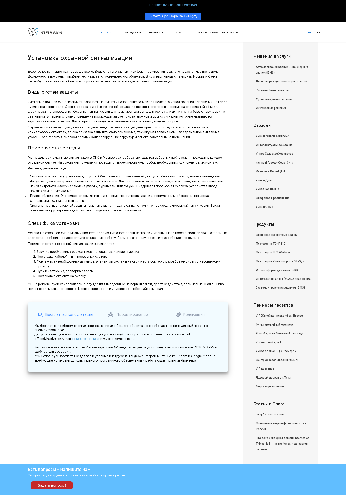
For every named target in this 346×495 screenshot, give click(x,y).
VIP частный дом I (268, 342)
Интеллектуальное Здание (274, 145)
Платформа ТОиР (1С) (271, 243)
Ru (310, 32)
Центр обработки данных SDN (277, 360)
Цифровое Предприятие (272, 198)
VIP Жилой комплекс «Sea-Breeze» (280, 315)
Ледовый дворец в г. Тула (273, 377)
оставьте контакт (86, 339)
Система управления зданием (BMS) (280, 287)
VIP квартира (265, 368)
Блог (178, 32)
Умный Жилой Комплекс (272, 136)
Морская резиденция (270, 386)
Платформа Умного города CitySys (280, 261)
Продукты (133, 32)
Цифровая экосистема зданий (276, 234)
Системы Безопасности (272, 90)
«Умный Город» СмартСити (274, 162)
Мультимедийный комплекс (275, 324)
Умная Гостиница (267, 189)
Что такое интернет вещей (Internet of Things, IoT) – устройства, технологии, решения (282, 443)
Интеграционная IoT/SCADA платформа (283, 278)
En (319, 32)
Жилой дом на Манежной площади (279, 333)
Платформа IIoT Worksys (273, 252)
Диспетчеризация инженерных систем (282, 81)
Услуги (106, 32)
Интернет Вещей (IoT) (271, 171)
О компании (208, 32)
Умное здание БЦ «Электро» (276, 351)
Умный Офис (264, 206)
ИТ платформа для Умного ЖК (277, 270)
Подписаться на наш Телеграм (173, 5)
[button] (65, 314)
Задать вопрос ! (52, 485)
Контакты (230, 32)
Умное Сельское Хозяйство (274, 153)
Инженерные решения (271, 108)
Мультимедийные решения (274, 99)
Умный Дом (264, 180)
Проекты (156, 32)
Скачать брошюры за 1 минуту (173, 16)
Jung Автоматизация (270, 414)
